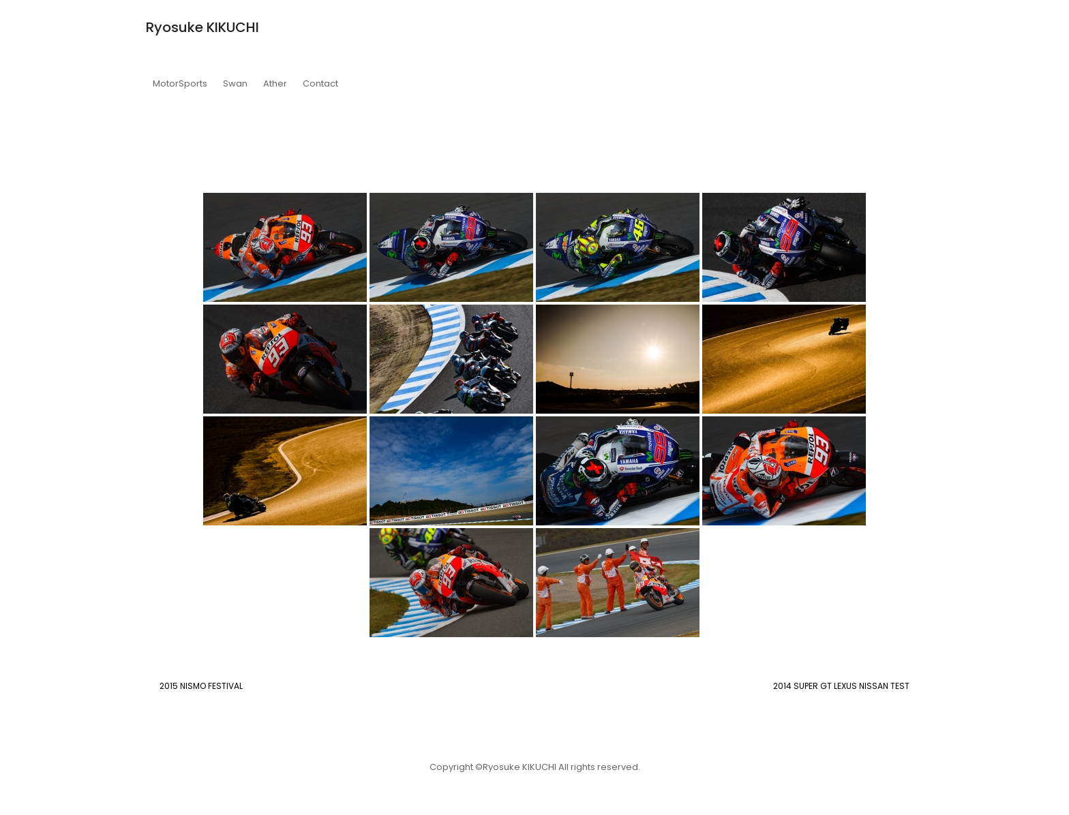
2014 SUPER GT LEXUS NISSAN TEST (841, 686)
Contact (320, 83)
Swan (235, 83)
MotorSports (180, 83)
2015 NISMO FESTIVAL (201, 686)
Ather (275, 83)
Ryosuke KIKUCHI (202, 27)
